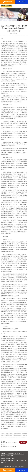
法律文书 (21, 453)
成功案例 (17, 453)
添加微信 (22, 1)
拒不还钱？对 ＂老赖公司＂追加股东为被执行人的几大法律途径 (10, 442)
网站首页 (3, 453)
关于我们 (8, 453)
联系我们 (12, 455)
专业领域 (12, 453)
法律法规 (3, 455)
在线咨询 (8, 455)
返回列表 (23, 442)
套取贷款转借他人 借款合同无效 (8, 446)
